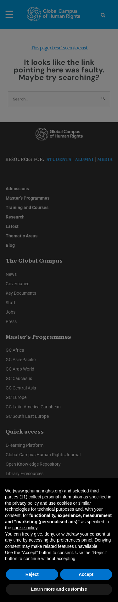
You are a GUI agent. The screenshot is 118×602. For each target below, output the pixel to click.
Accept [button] (86, 574)
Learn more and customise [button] (59, 589)
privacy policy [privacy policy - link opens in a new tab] (25, 503)
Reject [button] (32, 574)
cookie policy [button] (24, 527)
